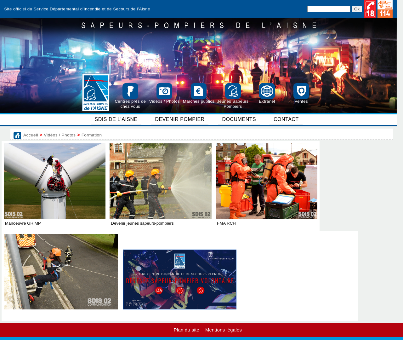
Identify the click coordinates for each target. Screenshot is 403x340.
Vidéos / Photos (60, 135)
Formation (92, 135)
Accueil (30, 135)
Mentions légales (223, 329)
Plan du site (186, 329)
